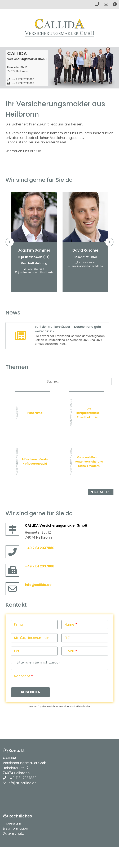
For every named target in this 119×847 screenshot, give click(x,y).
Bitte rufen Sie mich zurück (38, 662)
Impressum (12, 823)
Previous (10, 242)
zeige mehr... (100, 492)
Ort (16, 651)
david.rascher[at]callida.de (87, 266)
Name (69, 624)
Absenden (30, 692)
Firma (18, 624)
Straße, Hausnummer (31, 638)
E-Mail (69, 651)
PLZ (67, 638)
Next (109, 242)
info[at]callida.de (22, 783)
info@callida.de (38, 584)
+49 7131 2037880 (23, 79)
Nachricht (22, 676)
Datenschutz (13, 833)
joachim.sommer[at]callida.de (35, 272)
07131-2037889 (87, 262)
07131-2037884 (36, 268)
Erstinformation (15, 828)
